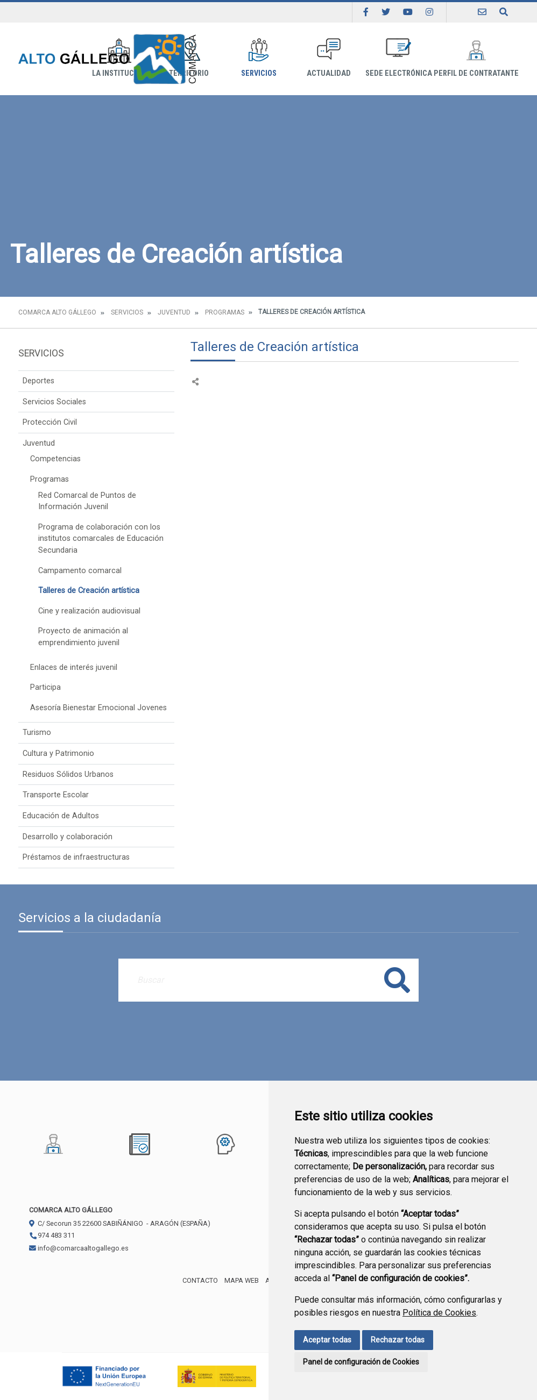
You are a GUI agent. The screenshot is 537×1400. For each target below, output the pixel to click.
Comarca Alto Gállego (57, 312)
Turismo (37, 732)
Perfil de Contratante (476, 57)
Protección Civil (50, 422)
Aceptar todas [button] (327, 1339)
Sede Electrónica (398, 57)
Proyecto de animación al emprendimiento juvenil (83, 636)
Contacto (200, 1280)
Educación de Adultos (61, 815)
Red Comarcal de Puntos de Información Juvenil (87, 501)
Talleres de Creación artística (88, 590)
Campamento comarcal (80, 570)
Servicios (259, 57)
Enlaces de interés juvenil (73, 667)
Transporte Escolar (56, 794)
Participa (45, 687)
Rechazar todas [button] (398, 1339)
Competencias (55, 458)
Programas (224, 312)
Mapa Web (241, 1280)
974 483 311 (52, 1235)
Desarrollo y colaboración (67, 836)
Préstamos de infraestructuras (76, 857)
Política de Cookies (439, 1313)
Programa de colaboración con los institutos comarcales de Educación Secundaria (101, 539)
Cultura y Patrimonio (58, 753)
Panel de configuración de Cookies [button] (361, 1362)
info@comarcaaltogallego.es (79, 1248)
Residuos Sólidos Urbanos (68, 774)
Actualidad (329, 57)
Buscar (397, 980)
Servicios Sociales (54, 401)
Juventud (174, 312)
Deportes (38, 380)
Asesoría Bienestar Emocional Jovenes (98, 707)
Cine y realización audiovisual (89, 611)
